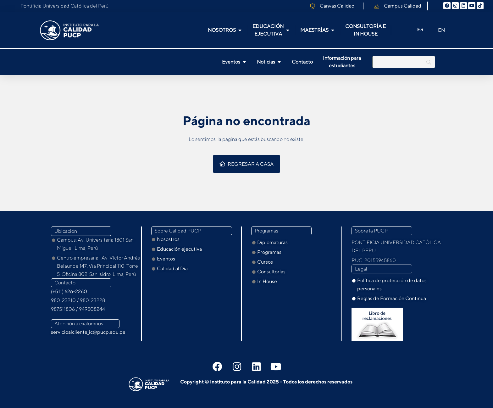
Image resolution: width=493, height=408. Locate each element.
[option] (435, 30)
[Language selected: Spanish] (422, 30)
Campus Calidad (402, 6)
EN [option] (441, 30)
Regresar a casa (246, 164)
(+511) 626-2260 (69, 291)
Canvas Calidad (337, 6)
